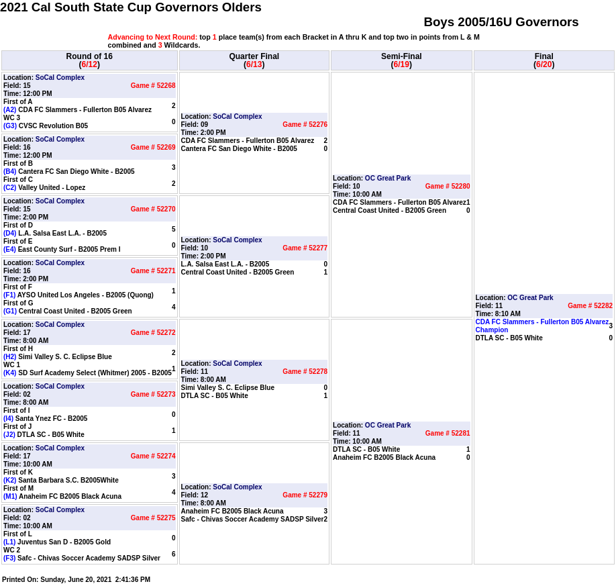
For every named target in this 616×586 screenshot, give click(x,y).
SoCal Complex (60, 77)
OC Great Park (388, 178)
